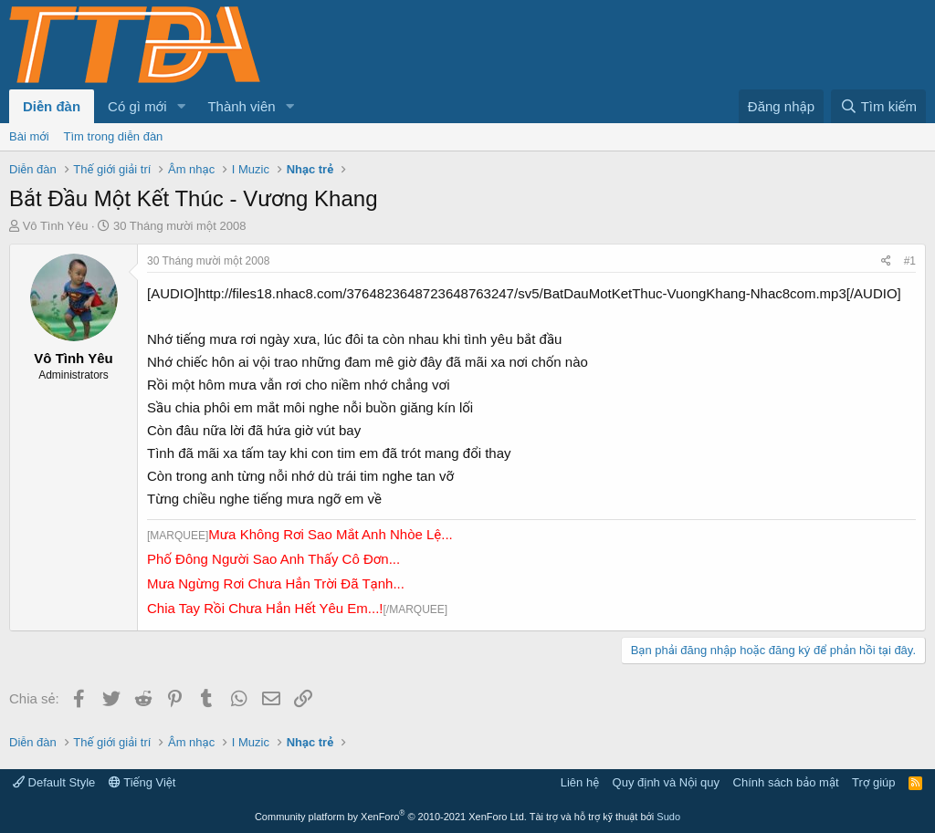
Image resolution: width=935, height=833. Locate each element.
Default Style (54, 782)
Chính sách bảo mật (786, 782)
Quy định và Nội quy (666, 782)
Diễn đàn (51, 106)
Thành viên (241, 106)
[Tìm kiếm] (878, 106)
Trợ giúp (873, 782)
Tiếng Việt (142, 782)
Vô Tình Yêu (56, 226)
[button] (181, 106)
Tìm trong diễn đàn (113, 136)
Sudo (668, 816)
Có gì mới (137, 106)
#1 (910, 261)
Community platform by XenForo (391, 816)
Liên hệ (580, 782)
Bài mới (29, 136)
